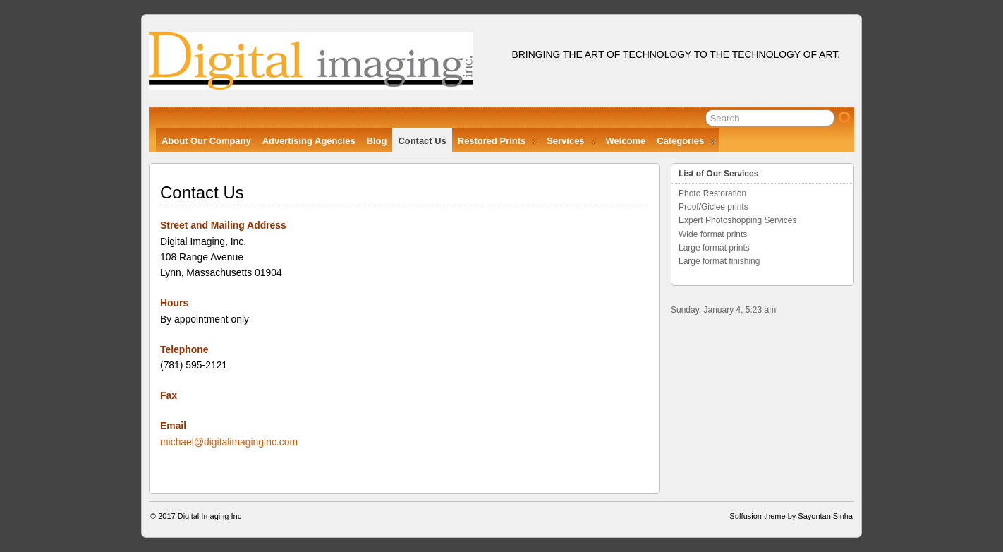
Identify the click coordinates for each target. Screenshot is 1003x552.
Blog (377, 141)
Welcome (626, 141)
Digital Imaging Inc (210, 516)
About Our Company (206, 141)
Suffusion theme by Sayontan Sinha (791, 516)
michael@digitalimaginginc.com (229, 442)
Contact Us (422, 141)
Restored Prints (497, 144)
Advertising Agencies (308, 141)
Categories (686, 144)
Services (571, 144)
